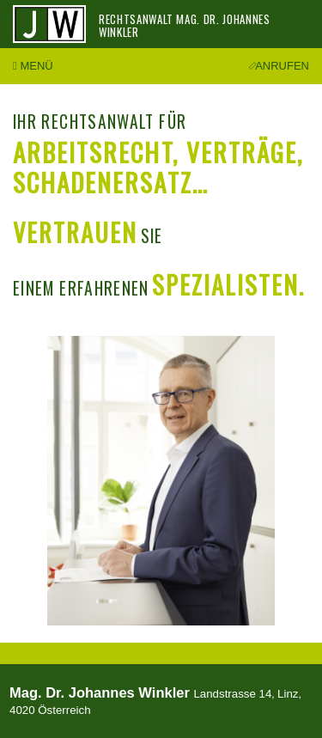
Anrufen (280, 65)
